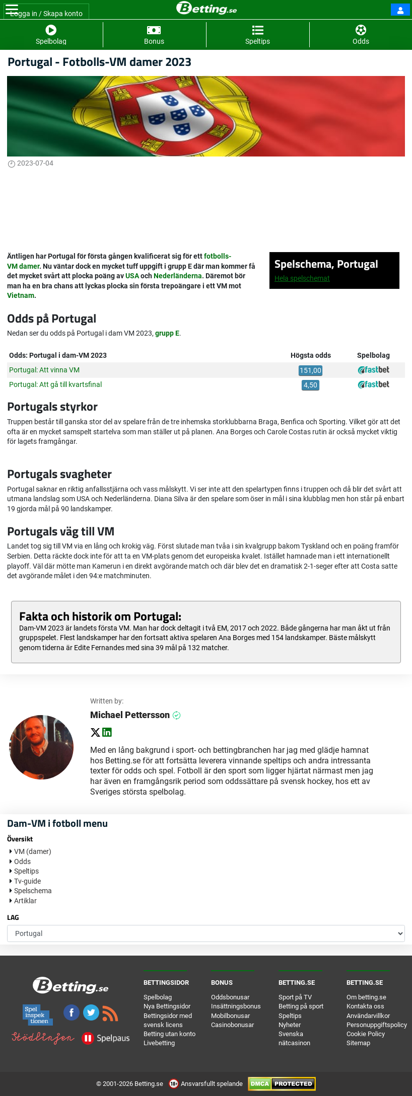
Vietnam (20, 295)
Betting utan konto (169, 1034)
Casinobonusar (232, 1025)
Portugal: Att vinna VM (44, 370)
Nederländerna (178, 276)
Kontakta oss (365, 1006)
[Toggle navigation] (12, 9)
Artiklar (25, 901)
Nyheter (290, 1025)
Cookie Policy (366, 1034)
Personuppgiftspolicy (377, 1025)
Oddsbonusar (230, 997)
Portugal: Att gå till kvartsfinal (55, 384)
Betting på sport (301, 1006)
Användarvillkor (368, 1016)
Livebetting (159, 1043)
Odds (22, 861)
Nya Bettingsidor (167, 1006)
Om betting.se (366, 997)
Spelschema (33, 891)
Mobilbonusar (230, 1016)
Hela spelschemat (302, 278)
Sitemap (358, 1043)
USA (132, 276)
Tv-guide (27, 881)
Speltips (26, 871)
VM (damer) (32, 851)
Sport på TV (295, 997)
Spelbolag (158, 997)
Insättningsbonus (236, 1006)
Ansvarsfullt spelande (206, 1083)
